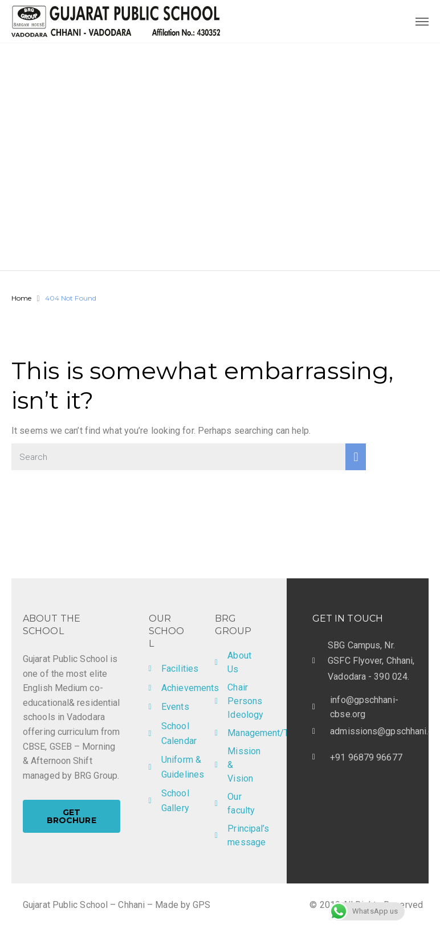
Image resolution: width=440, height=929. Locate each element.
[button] (71, 816)
